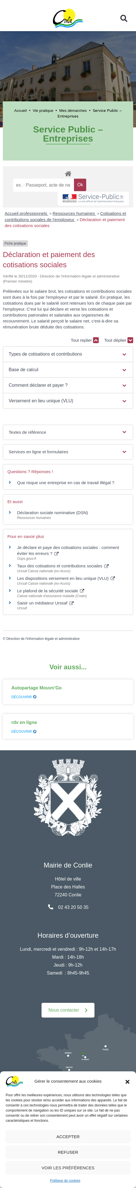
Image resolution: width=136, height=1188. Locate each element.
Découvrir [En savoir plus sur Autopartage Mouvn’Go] (23, 697)
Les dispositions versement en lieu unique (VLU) (66, 578)
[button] (127, 1081)
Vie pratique (43, 110)
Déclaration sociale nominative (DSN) (52, 512)
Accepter (68, 1136)
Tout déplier (118, 340)
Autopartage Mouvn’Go (36, 687)
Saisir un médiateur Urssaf (45, 603)
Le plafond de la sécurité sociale (50, 590)
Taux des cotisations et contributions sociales (63, 565)
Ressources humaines (74, 213)
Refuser (68, 1152)
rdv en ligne (24, 722)
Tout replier (85, 340)
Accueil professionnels (26, 213)
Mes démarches (73, 110)
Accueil (20, 110)
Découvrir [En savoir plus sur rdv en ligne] (23, 732)
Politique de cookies (65, 1181)
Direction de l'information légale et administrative (43, 639)
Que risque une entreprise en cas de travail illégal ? (65, 482)
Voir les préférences (68, 1167)
